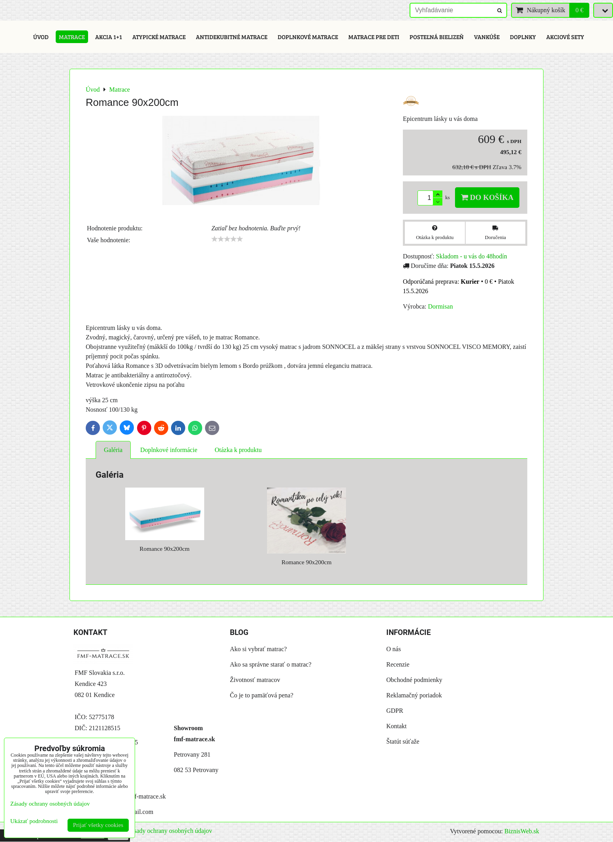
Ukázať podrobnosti (34, 821)
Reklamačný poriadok (414, 695)
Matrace (72, 37)
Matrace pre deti (373, 37)
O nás (393, 649)
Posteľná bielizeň (437, 37)
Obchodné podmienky (414, 679)
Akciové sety (565, 37)
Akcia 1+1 (108, 37)
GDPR (394, 710)
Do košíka (487, 197)
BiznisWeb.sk (521, 831)
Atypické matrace (159, 37)
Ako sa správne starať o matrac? (270, 664)
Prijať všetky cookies (98, 825)
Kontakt (396, 726)
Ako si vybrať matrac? (258, 649)
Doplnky (523, 37)
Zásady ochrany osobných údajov (169, 830)
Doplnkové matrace (308, 37)
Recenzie (398, 664)
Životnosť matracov (255, 679)
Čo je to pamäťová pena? (261, 695)
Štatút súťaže (402, 741)
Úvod (41, 37)
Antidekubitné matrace (231, 37)
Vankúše (487, 37)
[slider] (227, 239)
